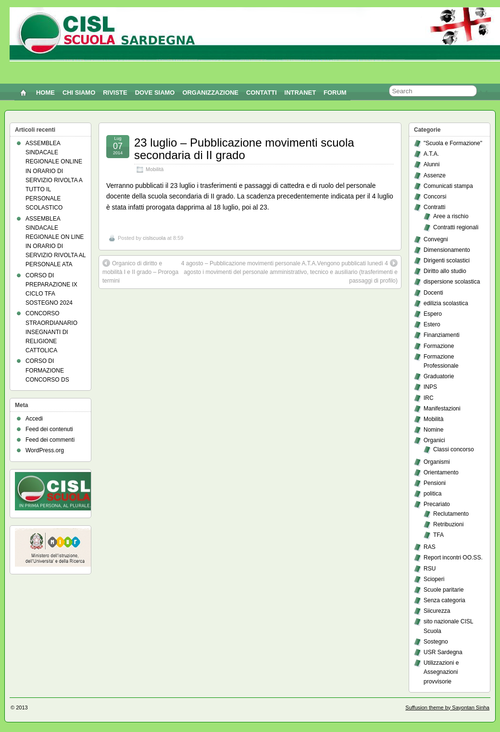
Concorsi (435, 196)
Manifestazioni (442, 408)
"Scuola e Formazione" (453, 143)
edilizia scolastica (446, 303)
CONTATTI (261, 92)
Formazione (439, 346)
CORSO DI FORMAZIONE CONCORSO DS (47, 370)
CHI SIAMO (78, 92)
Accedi (34, 418)
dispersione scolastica (452, 281)
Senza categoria (444, 600)
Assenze (435, 175)
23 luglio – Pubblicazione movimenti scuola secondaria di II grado (244, 148)
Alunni (431, 164)
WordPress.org (44, 450)
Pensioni (435, 483)
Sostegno (436, 641)
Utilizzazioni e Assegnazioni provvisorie (441, 671)
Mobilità (154, 169)
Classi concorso (453, 449)
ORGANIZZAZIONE (210, 92)
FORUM (335, 92)
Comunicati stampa (448, 186)
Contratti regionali (455, 227)
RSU (430, 568)
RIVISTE (115, 92)
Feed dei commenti (50, 439)
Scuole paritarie (443, 589)
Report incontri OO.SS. (453, 557)
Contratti (434, 207)
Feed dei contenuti (49, 429)
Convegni (436, 239)
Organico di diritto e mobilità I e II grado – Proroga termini (140, 271)
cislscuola (154, 238)
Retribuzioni (448, 524)
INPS (430, 387)
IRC (429, 398)
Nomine (433, 429)
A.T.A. (431, 153)
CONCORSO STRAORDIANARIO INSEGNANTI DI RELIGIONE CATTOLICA (51, 332)
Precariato (437, 504)
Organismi (437, 462)
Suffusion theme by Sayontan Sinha (447, 707)
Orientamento (441, 472)
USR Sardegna (443, 652)
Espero (433, 313)
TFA (438, 535)
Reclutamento (451, 513)
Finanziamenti (442, 335)
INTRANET (300, 92)
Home (45, 92)
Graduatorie (439, 376)
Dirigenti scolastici (447, 260)
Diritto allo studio (445, 271)
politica (432, 493)
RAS (430, 547)
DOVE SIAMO (155, 92)
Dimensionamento (447, 250)
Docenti (433, 292)
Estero (432, 324)
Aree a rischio (450, 216)
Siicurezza (437, 611)
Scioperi (434, 579)
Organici (434, 440)
